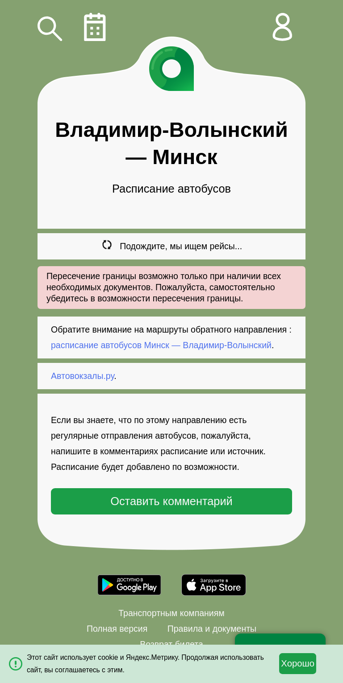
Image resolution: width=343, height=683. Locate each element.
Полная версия (117, 629)
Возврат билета (171, 644)
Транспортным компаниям (171, 613)
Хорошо (297, 663)
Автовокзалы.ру (82, 376)
